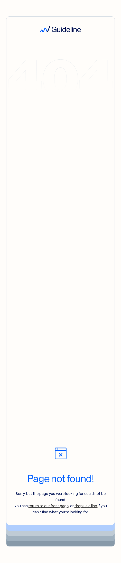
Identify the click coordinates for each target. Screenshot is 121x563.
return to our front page (49, 505)
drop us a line (86, 505)
